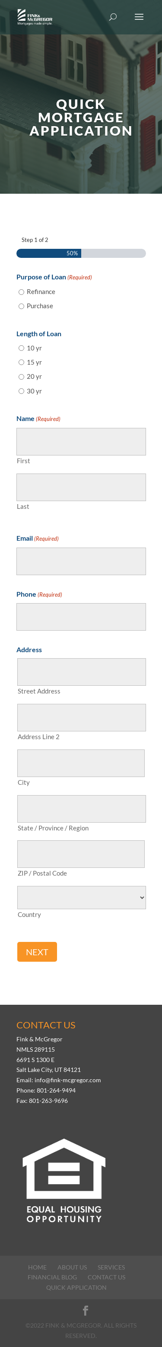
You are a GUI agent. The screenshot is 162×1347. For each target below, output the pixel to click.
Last (23, 506)
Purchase (40, 306)
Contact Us (106, 1277)
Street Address (39, 691)
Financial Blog (52, 1277)
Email (37, 539)
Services (111, 1267)
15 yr (34, 362)
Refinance (41, 291)
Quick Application (76, 1287)
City (24, 782)
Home (37, 1267)
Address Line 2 (39, 736)
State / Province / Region (53, 828)
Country (29, 914)
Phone (39, 595)
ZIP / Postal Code (42, 873)
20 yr (34, 376)
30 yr (34, 391)
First (23, 460)
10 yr (34, 348)
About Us (72, 1267)
